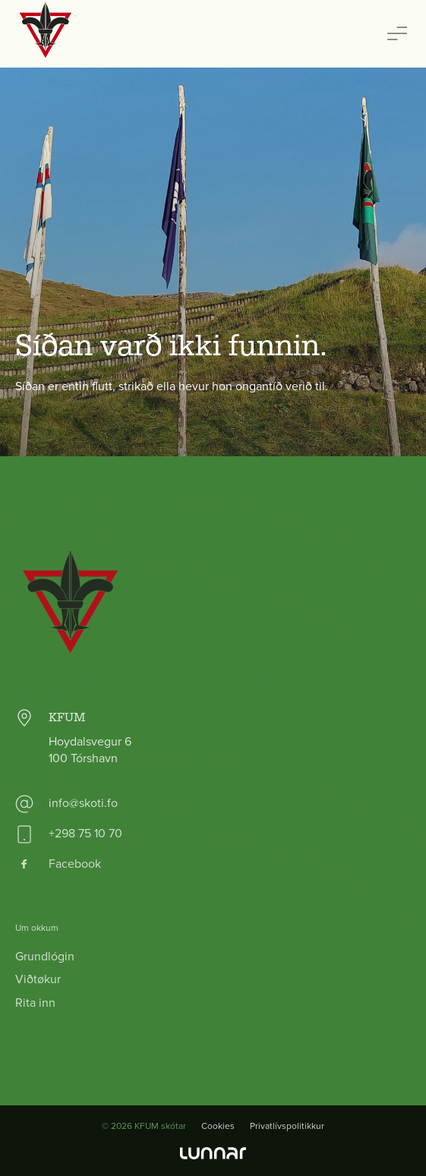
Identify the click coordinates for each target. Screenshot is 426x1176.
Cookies (218, 1126)
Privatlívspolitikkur (287, 1126)
